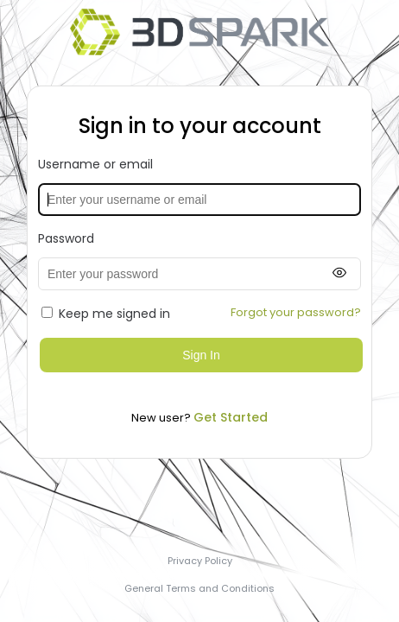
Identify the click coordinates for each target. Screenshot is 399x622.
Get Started (230, 417)
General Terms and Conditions (199, 588)
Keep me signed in (105, 313)
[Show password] (339, 273)
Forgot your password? (296, 312)
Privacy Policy (200, 561)
